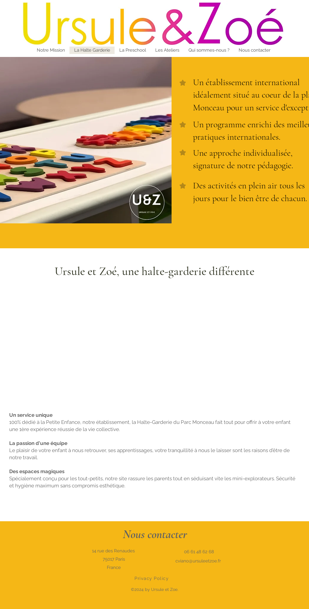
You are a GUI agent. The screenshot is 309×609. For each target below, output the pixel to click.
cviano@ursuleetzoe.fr (198, 561)
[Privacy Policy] (152, 578)
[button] (254, 50)
